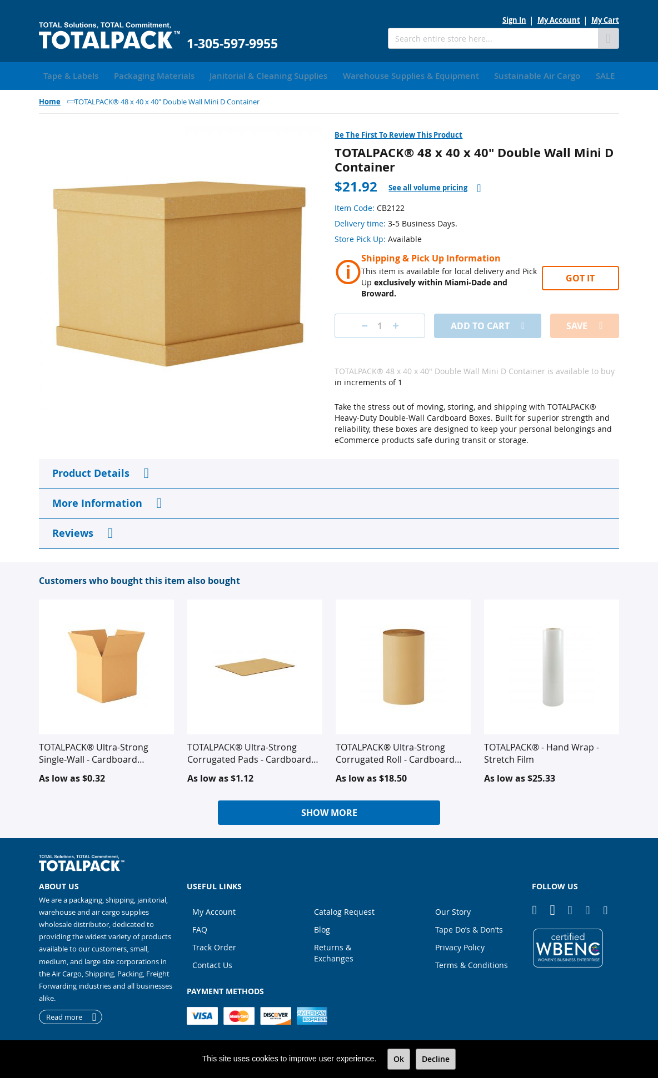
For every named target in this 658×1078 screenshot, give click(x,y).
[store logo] (109, 35)
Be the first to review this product (398, 133)
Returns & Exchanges (333, 950)
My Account (558, 20)
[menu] (329, 75)
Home (50, 99)
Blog (322, 927)
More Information (97, 501)
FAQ (199, 927)
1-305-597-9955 (232, 43)
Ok (398, 1059)
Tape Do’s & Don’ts (469, 927)
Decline (436, 1059)
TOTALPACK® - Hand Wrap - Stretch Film (541, 751)
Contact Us (212, 963)
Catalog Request (344, 909)
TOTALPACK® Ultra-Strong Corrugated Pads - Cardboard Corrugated (249, 751)
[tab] (434, 185)
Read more (64, 1015)
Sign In (514, 20)
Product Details (90, 471)
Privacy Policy (460, 945)
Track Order (214, 945)
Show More (329, 810)
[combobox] (493, 38)
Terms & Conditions (471, 963)
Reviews (72, 531)
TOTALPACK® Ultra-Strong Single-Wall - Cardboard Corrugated (93, 751)
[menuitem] (67, 75)
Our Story (453, 909)
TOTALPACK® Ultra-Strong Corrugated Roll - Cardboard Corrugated (395, 751)
